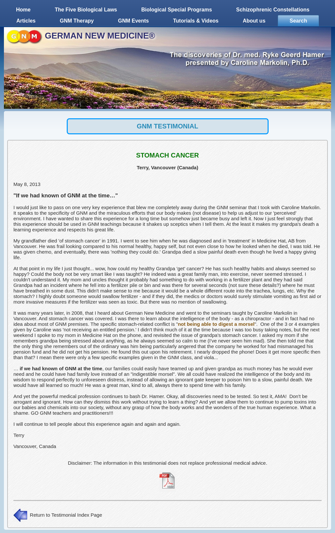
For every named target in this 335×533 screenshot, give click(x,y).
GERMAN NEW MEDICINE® (100, 36)
